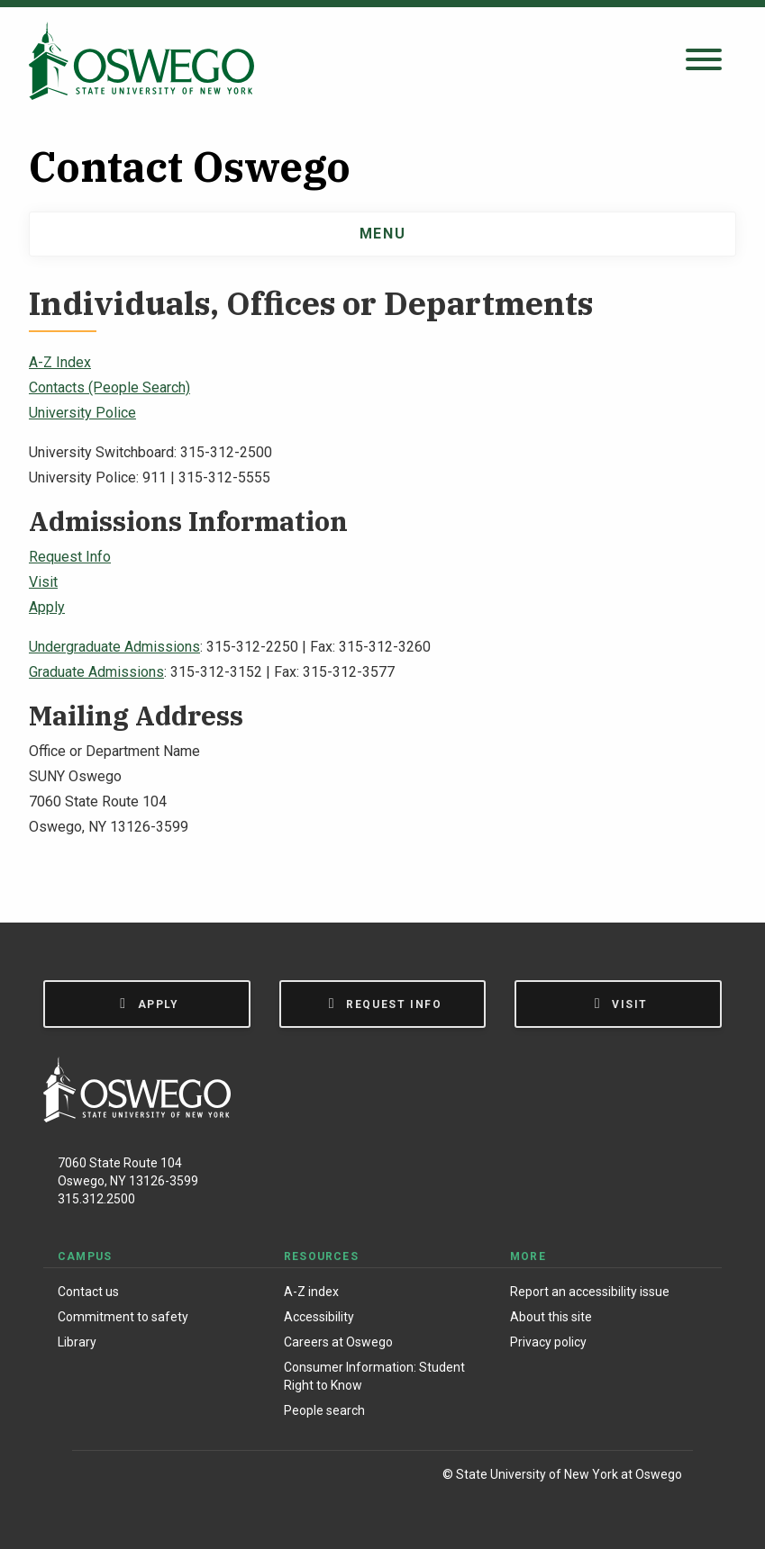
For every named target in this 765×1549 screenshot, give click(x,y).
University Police (82, 412)
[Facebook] (95, 1477)
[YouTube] (208, 1477)
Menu (382, 233)
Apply (47, 607)
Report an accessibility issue (589, 1291)
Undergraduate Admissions (114, 646)
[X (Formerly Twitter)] (171, 1477)
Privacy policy (548, 1342)
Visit (43, 581)
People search (324, 1410)
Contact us (88, 1291)
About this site (551, 1317)
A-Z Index (60, 362)
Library (77, 1342)
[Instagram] (134, 1477)
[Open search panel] (703, 60)
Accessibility (319, 1317)
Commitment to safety (123, 1317)
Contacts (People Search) (109, 387)
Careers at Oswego (338, 1342)
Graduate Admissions (96, 671)
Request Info (70, 556)
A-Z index (311, 1291)
